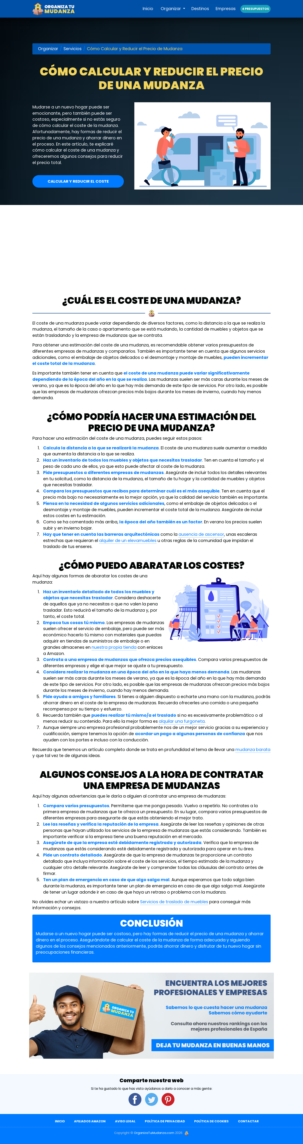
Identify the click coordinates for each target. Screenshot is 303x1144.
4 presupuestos (255, 13)
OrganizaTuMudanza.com (154, 1133)
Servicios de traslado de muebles (174, 902)
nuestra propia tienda (114, 647)
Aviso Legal (125, 1121)
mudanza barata (252, 750)
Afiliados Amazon (90, 1121)
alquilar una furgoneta (182, 721)
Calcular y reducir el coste (78, 181)
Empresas (226, 13)
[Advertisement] (151, 237)
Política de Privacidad (165, 1121)
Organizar (171, 13)
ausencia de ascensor (201, 534)
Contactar (248, 1121)
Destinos (200, 13)
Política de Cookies (211, 1121)
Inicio (148, 13)
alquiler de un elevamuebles (127, 540)
